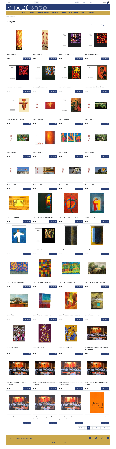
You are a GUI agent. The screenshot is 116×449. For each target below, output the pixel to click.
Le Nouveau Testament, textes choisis (95, 417)
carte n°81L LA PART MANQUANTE (94, 315)
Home (7, 16)
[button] (106, 2)
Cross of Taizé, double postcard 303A (17, 119)
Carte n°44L (88, 250)
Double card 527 (11, 184)
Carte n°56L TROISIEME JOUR (67, 282)
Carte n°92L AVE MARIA (65, 347)
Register (90, 2)
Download (91, 12)
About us (10, 438)
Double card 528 (37, 184)
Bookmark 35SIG (37, 54)
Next (108, 428)
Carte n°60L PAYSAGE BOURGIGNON (95, 282)
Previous (81, 428)
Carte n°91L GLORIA (38, 347)
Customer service (27, 438)
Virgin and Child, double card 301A (94, 87)
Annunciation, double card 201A (41, 250)
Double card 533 (89, 184)
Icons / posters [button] (73, 12)
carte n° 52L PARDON (91, 217)
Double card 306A (64, 119)
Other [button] (82, 12)
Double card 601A (38, 119)
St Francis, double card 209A (40, 87)
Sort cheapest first (103, 25)
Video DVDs (55, 12)
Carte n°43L (62, 250)
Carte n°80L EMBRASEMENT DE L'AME (69, 315)
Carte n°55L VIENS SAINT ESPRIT (42, 282)
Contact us (17, 438)
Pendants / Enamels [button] (42, 12)
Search (36, 2)
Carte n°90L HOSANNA (13, 347)
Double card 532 (63, 184)
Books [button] (23, 12)
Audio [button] (63, 12)
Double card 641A (64, 152)
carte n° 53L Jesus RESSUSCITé (15, 250)
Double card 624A (38, 152)
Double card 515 (11, 152)
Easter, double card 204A (92, 54)
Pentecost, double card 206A (15, 87)
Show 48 (93, 25)
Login (84, 2)
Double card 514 (89, 119)
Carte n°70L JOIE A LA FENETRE (42, 315)
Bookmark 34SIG (11, 54)
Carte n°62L (10, 315)
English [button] (77, 2)
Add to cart (27, 58)
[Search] (20, 2)
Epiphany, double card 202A (66, 54)
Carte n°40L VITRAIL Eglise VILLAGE (43, 217)
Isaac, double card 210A (65, 87)
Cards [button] (31, 12)
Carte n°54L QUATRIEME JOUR (15, 282)
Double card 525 (89, 152)
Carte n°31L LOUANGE (13, 217)
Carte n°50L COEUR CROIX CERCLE (68, 217)
